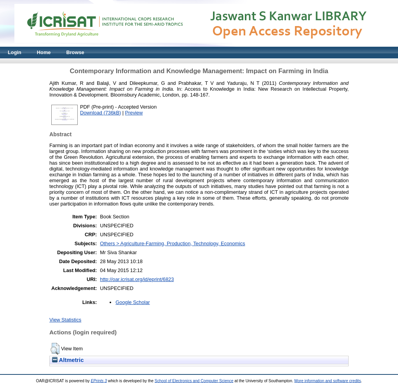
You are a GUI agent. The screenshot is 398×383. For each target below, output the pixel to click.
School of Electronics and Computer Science (194, 381)
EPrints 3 (99, 381)
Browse (75, 52)
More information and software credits (327, 381)
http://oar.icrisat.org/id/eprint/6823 (137, 279)
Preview (134, 113)
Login (14, 52)
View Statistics (65, 320)
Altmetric (68, 360)
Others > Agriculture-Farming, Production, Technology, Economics (172, 243)
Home (44, 52)
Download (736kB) (100, 113)
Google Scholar (132, 302)
